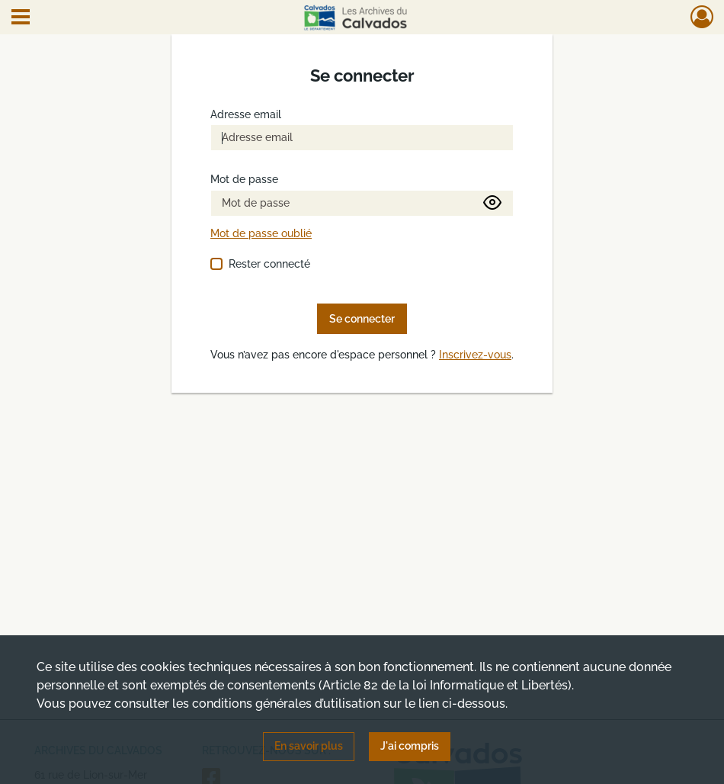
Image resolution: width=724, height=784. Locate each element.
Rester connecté (269, 264)
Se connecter (362, 319)
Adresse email (245, 114)
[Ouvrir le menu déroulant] (20, 18)
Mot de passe (244, 179)
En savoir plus (308, 746)
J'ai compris (409, 746)
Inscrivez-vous (475, 355)
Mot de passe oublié (261, 233)
